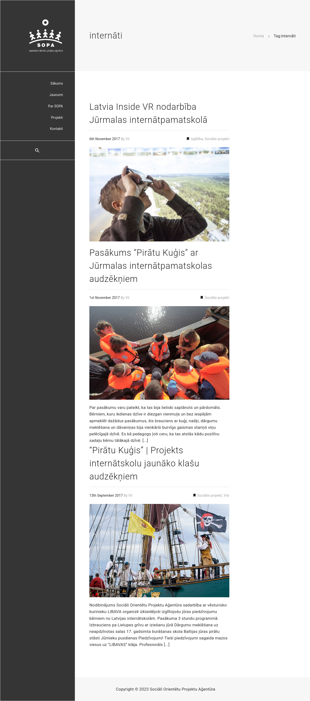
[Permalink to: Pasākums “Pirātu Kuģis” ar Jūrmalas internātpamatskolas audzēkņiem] (159, 352)
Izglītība (196, 139)
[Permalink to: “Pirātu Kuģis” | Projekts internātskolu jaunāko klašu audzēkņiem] (159, 550)
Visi (226, 495)
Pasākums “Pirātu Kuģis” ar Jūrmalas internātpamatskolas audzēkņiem (150, 266)
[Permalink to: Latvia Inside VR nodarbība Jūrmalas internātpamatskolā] (159, 194)
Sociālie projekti (217, 139)
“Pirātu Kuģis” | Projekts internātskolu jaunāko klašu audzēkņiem (144, 463)
